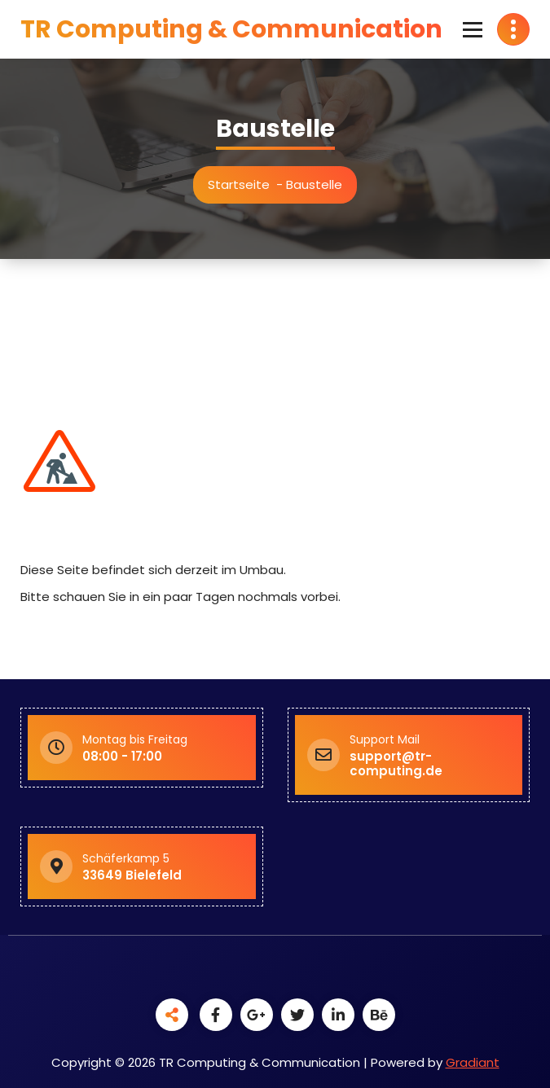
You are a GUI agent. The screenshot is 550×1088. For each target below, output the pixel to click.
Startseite (244, 184)
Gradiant (472, 1062)
